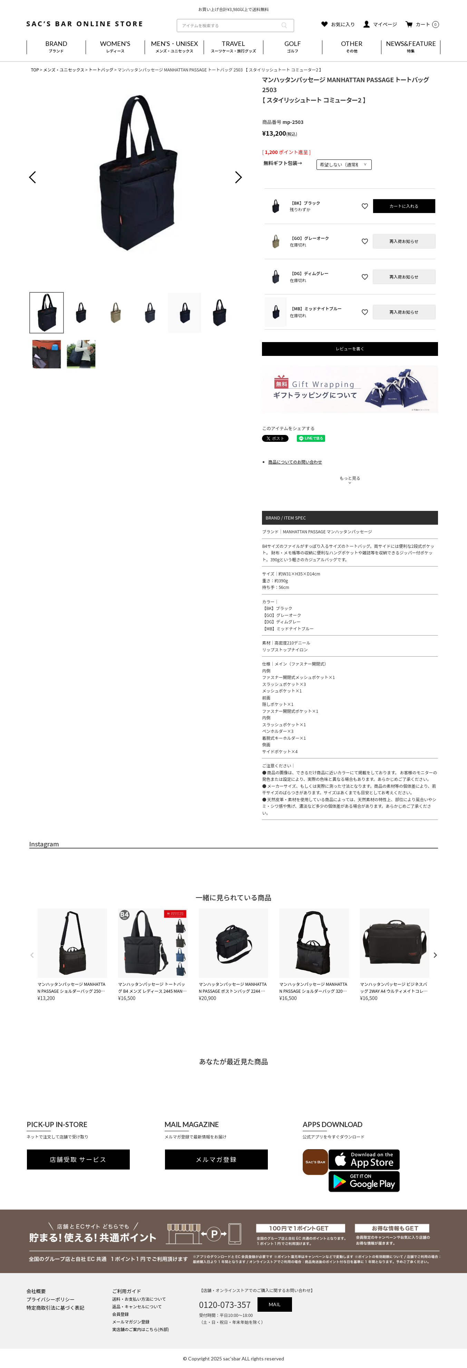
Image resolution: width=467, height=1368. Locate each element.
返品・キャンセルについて (137, 1306)
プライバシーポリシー (51, 1299)
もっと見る (350, 478)
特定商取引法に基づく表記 (56, 1307)
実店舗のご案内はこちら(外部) (140, 1329)
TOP (35, 69)
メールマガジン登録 (130, 1322)
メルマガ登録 (216, 1159)
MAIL (275, 1304)
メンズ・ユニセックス (63, 69)
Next (233, 178)
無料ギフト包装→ (282, 162)
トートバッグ (100, 69)
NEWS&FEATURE (410, 47)
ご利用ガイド (126, 1291)
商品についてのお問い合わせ (295, 462)
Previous (38, 178)
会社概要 (36, 1291)
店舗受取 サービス (78, 1159)
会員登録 (120, 1314)
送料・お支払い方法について (139, 1299)
